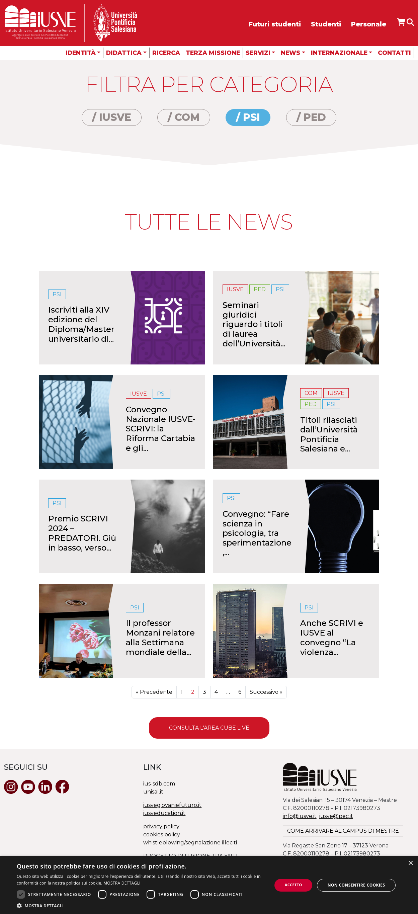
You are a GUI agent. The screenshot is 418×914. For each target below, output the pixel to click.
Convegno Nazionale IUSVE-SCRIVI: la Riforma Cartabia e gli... (160, 429)
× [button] (410, 863)
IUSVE (235, 289)
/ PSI (248, 117)
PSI (57, 294)
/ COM (184, 117)
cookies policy (161, 834)
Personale (368, 24)
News (290, 52)
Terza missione (213, 52)
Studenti (326, 24)
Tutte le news (209, 222)
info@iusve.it (300, 816)
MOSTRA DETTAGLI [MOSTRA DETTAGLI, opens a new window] (121, 883)
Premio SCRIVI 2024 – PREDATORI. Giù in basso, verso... (82, 533)
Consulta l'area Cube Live (209, 728)
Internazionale (339, 52)
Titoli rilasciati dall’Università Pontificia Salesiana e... (329, 434)
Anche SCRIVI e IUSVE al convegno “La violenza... (331, 637)
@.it (336, 816)
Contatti (394, 52)
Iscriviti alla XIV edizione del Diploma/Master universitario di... (81, 324)
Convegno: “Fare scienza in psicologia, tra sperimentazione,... (257, 533)
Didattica (124, 52)
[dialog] (209, 885)
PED (260, 289)
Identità (81, 52)
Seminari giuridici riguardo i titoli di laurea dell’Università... (254, 324)
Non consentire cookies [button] (356, 885)
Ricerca (166, 52)
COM (311, 393)
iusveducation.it (164, 813)
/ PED (311, 117)
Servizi (258, 52)
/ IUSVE (111, 117)
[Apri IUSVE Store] (401, 22)
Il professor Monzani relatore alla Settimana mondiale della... (160, 637)
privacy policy (161, 826)
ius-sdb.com (159, 783)
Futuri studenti (275, 24)
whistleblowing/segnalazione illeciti (190, 842)
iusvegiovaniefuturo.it (172, 805)
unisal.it (153, 791)
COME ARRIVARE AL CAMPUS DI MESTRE (343, 831)
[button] (140, 905)
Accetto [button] (293, 884)
